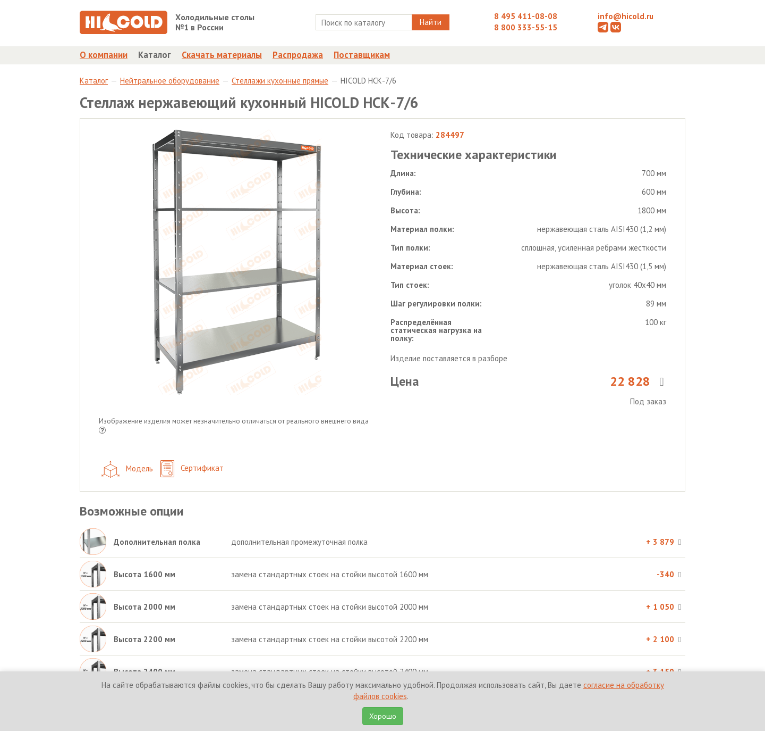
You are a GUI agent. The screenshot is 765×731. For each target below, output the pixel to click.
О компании (104, 55)
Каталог (154, 55)
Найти (430, 22)
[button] (102, 431)
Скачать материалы (222, 55)
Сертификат (192, 469)
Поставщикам (362, 55)
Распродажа (298, 55)
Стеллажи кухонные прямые (280, 81)
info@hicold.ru (625, 16)
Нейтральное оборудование (169, 81)
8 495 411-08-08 (525, 16)
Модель (127, 469)
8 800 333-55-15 (525, 27)
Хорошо (382, 716)
